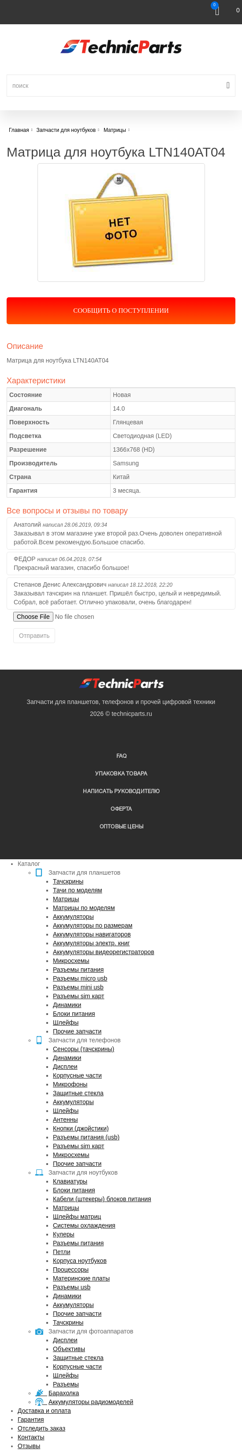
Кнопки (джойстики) (81, 1128)
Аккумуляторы (73, 916)
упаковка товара (121, 773)
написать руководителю (121, 791)
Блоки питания (74, 1013)
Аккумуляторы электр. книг (91, 943)
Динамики (67, 1004)
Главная (19, 130)
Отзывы (29, 1445)
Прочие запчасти (77, 1031)
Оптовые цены (121, 826)
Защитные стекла (78, 1093)
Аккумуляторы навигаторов (92, 934)
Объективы (69, 1348)
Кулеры (63, 1234)
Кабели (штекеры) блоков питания (102, 1198)
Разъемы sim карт (78, 996)
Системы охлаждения (84, 1225)
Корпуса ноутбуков (80, 1260)
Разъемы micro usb (80, 978)
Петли (61, 1251)
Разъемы (66, 1384)
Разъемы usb (71, 1287)
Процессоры (71, 1269)
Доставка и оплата (44, 1410)
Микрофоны (70, 1084)
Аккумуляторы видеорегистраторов (103, 951)
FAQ (121, 756)
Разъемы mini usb (78, 987)
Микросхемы (71, 960)
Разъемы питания (78, 969)
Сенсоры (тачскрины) (83, 1048)
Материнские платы (81, 1278)
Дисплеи (65, 1066)
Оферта (121, 809)
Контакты (31, 1437)
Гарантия (31, 1419)
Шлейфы (65, 1022)
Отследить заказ (41, 1428)
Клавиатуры (70, 1181)
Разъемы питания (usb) (86, 1137)
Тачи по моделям (77, 890)
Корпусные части (77, 1075)
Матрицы (66, 899)
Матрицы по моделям (84, 907)
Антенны (65, 1119)
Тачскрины (68, 881)
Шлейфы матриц (77, 1216)
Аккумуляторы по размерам (92, 925)
